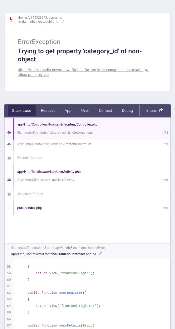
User (85, 110)
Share (154, 110)
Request (48, 110)
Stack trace (21, 110)
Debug (127, 110)
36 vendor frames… (31, 194)
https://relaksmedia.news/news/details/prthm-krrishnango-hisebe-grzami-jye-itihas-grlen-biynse (83, 72)
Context (105, 110)
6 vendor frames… (30, 158)
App (68, 110)
